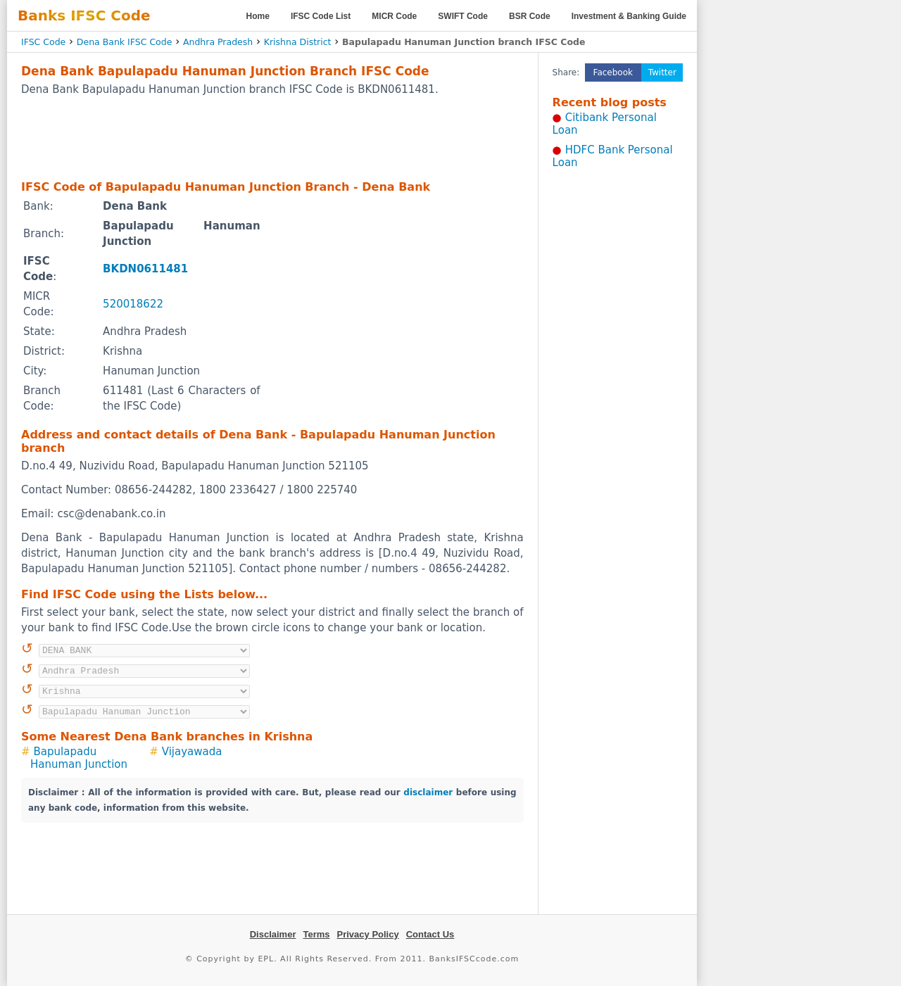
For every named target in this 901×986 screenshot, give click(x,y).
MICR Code (394, 16)
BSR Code (529, 16)
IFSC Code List (321, 16)
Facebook (613, 72)
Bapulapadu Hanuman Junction (78, 758)
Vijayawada (192, 751)
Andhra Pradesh (218, 42)
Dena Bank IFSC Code (124, 42)
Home (258, 16)
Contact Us (430, 934)
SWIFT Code (463, 16)
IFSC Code (43, 42)
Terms (316, 934)
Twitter (662, 72)
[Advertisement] (272, 137)
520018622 (133, 304)
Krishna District (298, 42)
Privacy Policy (368, 934)
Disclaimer (273, 934)
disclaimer (428, 792)
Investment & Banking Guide (629, 16)
